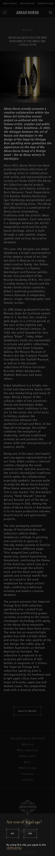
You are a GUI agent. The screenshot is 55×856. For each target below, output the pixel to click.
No (12, 833)
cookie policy (14, 848)
